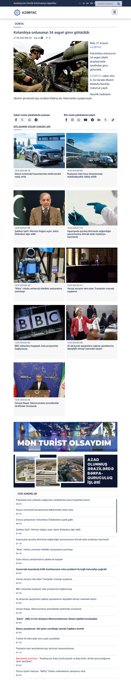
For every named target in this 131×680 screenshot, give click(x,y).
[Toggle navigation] (113, 11)
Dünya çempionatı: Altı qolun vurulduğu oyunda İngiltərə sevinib (50, 628)
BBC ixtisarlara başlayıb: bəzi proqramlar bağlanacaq (44, 589)
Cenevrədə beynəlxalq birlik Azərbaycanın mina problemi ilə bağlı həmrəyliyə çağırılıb (61, 569)
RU (84, 3)
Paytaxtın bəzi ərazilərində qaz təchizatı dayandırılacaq (45, 648)
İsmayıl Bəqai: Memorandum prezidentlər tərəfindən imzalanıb (48, 609)
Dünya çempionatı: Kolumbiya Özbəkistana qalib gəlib (44, 519)
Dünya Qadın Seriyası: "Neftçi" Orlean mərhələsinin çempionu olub (50, 671)
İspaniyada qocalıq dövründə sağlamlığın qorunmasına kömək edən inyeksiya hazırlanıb (89, 234)
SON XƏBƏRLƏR (27, 493)
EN (87, 3)
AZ (80, 3)
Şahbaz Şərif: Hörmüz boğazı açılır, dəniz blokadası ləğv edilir (48, 529)
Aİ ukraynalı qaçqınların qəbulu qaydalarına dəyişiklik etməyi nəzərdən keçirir (90, 347)
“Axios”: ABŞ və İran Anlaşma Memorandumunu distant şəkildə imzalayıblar (56, 618)
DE (91, 3)
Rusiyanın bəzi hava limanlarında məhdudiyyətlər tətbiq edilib (85, 175)
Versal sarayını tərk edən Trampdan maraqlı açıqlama (44, 579)
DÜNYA (19, 23)
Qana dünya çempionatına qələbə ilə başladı (39, 559)
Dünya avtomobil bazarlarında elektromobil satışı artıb (44, 509)
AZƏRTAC (96, 47)
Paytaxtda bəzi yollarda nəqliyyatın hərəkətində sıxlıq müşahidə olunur (53, 500)
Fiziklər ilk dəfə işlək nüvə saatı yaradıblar (38, 638)
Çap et (38, 38)
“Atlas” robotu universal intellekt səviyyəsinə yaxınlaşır (44, 549)
